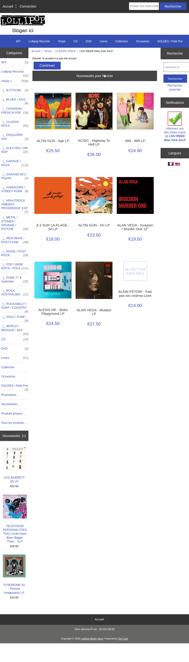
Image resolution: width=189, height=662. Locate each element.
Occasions (142, 41)
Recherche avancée (174, 87)
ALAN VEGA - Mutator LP (94, 312)
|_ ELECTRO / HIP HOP (14, 150)
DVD (89, 41)
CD (76, 41)
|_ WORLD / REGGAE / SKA (14, 329)
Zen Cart (123, 638)
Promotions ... (10, 395)
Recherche (175, 53)
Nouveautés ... (11, 404)
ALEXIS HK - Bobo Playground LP (53, 312)
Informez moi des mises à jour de (175, 127)
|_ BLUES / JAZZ (14, 101)
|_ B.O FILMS (14, 90)
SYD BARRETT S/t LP (14, 465)
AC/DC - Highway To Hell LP (94, 142)
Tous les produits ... (14, 422)
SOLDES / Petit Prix (170, 41)
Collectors (121, 41)
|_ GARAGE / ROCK (14, 163)
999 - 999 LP (135, 141)
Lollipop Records (39, 41)
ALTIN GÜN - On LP (94, 225)
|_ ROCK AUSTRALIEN (14, 292)
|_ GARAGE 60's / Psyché (14, 176)
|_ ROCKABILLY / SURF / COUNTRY (14, 307)
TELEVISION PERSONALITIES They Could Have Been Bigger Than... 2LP (15, 518)
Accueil (8, 6)
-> (14, 81)
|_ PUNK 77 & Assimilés (14, 279)
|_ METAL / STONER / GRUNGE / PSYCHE (14, 223)
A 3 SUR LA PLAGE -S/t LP (53, 227)
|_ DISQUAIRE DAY (14, 137)
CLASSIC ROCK (65, 50)
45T (18, 41)
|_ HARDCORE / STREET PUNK (14, 189)
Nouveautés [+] (14, 436)
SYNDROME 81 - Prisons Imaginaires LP (14, 574)
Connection (28, 6)
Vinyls (48, 50)
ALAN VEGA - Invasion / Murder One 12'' (135, 227)
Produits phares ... (13, 413)
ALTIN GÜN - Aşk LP (53, 141)
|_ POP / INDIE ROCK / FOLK (14, 266)
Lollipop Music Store (92, 638)
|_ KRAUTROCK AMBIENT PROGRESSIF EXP (14, 206)
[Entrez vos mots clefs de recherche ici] (144, 6)
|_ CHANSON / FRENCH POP (14, 110)
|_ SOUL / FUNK (14, 318)
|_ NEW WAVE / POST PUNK (14, 240)
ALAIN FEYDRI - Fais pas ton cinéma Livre (135, 293)
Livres (103, 41)
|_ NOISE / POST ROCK (14, 253)
